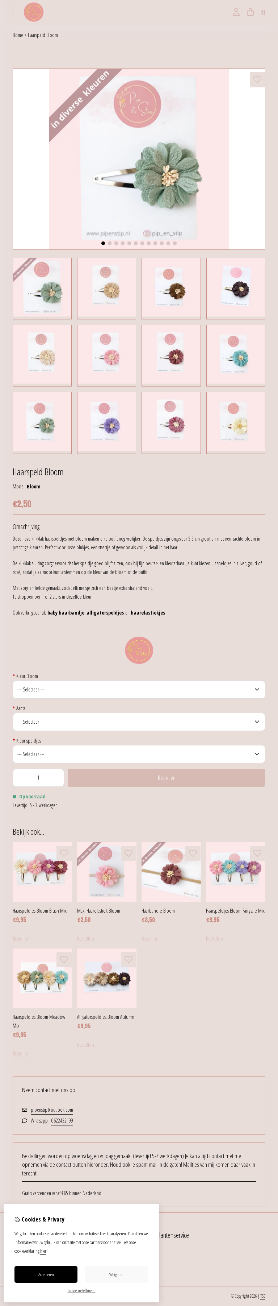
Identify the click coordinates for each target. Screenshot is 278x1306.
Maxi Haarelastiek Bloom (98, 910)
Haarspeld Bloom (43, 35)
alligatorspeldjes (105, 612)
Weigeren (116, 1274)
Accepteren (46, 1274)
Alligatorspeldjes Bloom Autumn (105, 1016)
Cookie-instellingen (82, 1291)
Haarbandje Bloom (158, 910)
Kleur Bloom (25, 676)
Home (18, 35)
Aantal (19, 708)
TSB (262, 1296)
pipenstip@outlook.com (52, 1109)
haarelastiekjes (148, 612)
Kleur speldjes (27, 740)
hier (43, 1251)
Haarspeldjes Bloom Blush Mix (40, 910)
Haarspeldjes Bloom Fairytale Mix (235, 910)
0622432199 (62, 1120)
